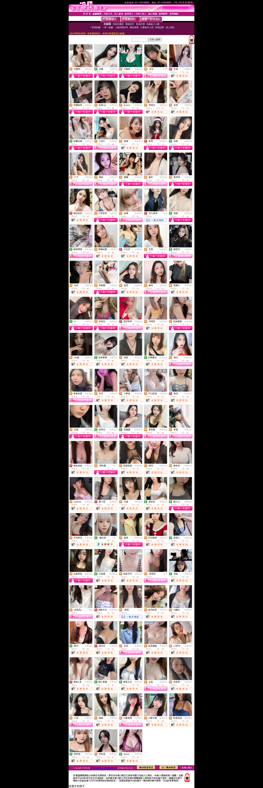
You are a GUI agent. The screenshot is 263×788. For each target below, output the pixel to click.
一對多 (164, 69)
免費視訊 (89, 69)
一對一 (115, 466)
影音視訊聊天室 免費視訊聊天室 (104, 768)
